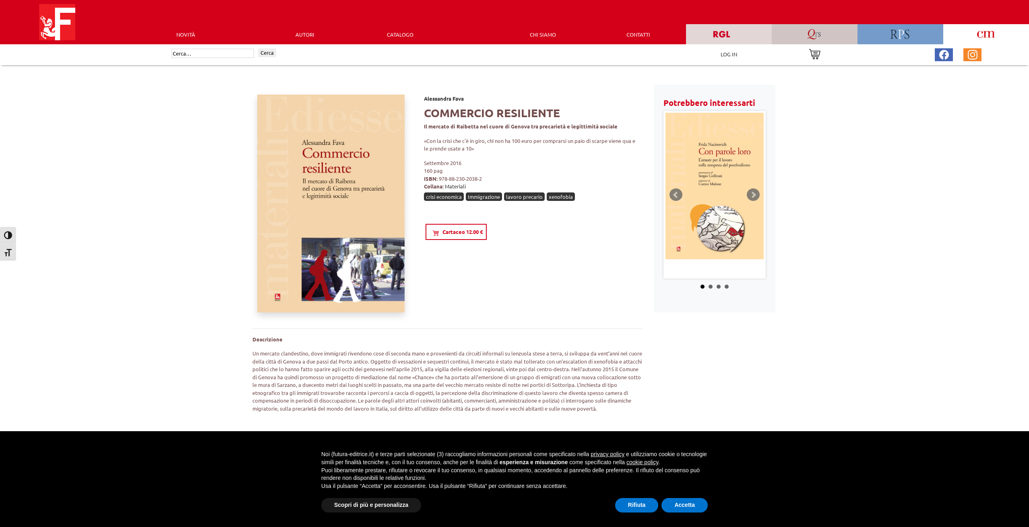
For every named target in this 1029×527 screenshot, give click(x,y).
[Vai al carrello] (814, 53)
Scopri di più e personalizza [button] (371, 505)
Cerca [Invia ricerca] (267, 52)
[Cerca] (213, 53)
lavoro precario (524, 196)
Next (753, 194)
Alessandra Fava (444, 98)
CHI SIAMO (543, 34)
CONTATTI (638, 34)
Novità (185, 34)
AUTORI (304, 34)
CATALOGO (400, 34)
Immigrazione (484, 196)
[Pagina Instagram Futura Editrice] (972, 53)
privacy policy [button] (607, 454)
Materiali (455, 186)
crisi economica (444, 196)
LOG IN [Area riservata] (729, 54)
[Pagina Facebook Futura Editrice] (944, 53)
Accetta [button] (684, 505)
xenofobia (561, 196)
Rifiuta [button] (637, 505)
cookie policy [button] (642, 462)
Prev (675, 194)
